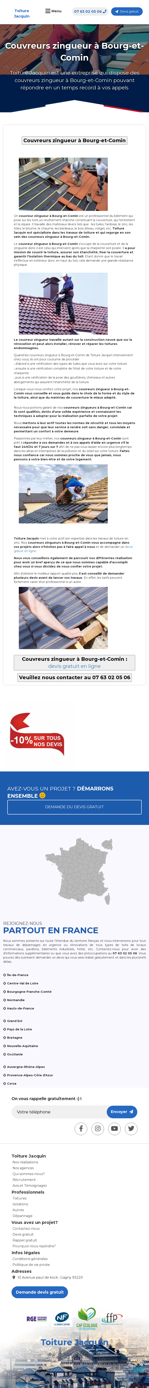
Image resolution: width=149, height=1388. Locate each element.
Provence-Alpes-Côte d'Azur (30, 1075)
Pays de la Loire (19, 1029)
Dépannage (22, 1216)
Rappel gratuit (25, 1240)
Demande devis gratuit (40, 1292)
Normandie (16, 1000)
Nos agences (23, 1168)
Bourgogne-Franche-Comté (29, 992)
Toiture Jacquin (22, 14)
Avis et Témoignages (30, 1186)
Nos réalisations (25, 1162)
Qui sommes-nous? (29, 1174)
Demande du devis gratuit (74, 807)
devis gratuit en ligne (74, 666)
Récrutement (24, 1180)
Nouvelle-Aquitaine (22, 1046)
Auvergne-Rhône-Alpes (26, 1067)
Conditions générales (30, 1259)
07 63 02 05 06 (90, 11)
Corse (12, 1083)
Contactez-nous (26, 1229)
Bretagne (14, 1038)
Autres (18, 1210)
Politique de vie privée (31, 1265)
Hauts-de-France (20, 1008)
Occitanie (15, 1054)
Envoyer (122, 1111)
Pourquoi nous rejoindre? (34, 1246)
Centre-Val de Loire (22, 983)
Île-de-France (17, 975)
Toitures (19, 1198)
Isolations (20, 1204)
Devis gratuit (127, 11)
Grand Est (14, 1021)
